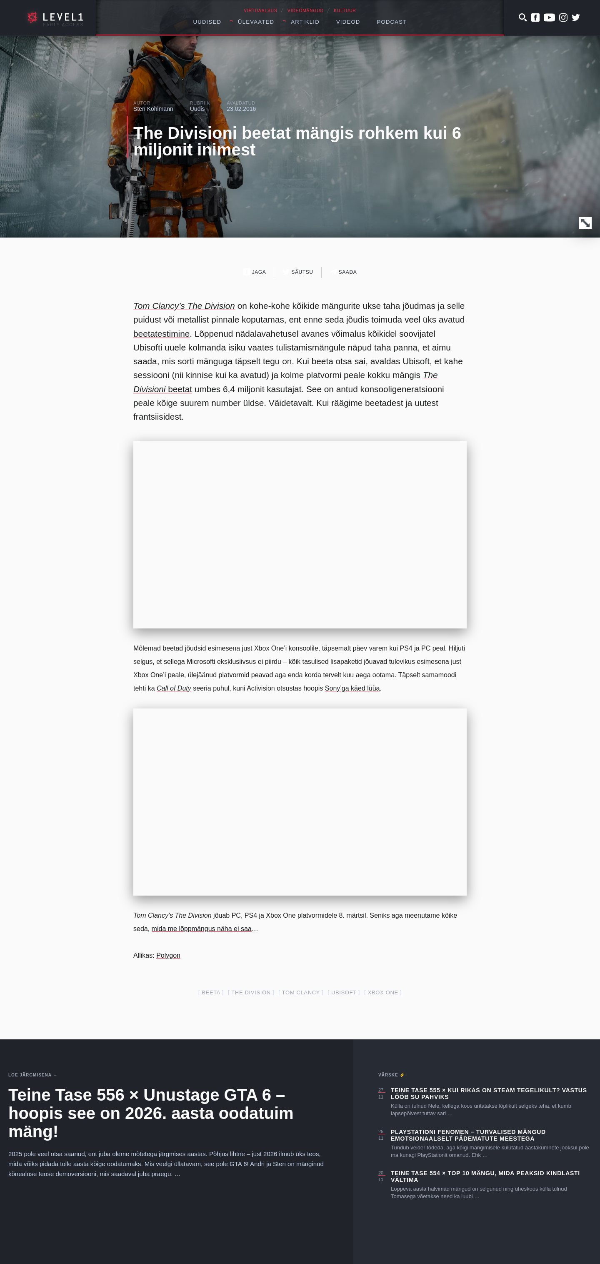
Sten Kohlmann (153, 108)
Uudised (207, 22)
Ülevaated (256, 22)
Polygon (168, 955)
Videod (348, 22)
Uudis (197, 108)
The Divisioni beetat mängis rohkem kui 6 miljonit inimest (297, 141)
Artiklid (305, 22)
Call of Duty (174, 688)
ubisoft (344, 992)
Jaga (254, 271)
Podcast (392, 22)
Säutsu (297, 271)
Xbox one (383, 992)
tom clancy (301, 992)
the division (250, 992)
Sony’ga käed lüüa (352, 688)
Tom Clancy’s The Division (184, 305)
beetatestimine (161, 333)
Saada (343, 271)
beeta (211, 992)
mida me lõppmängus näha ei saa (202, 928)
